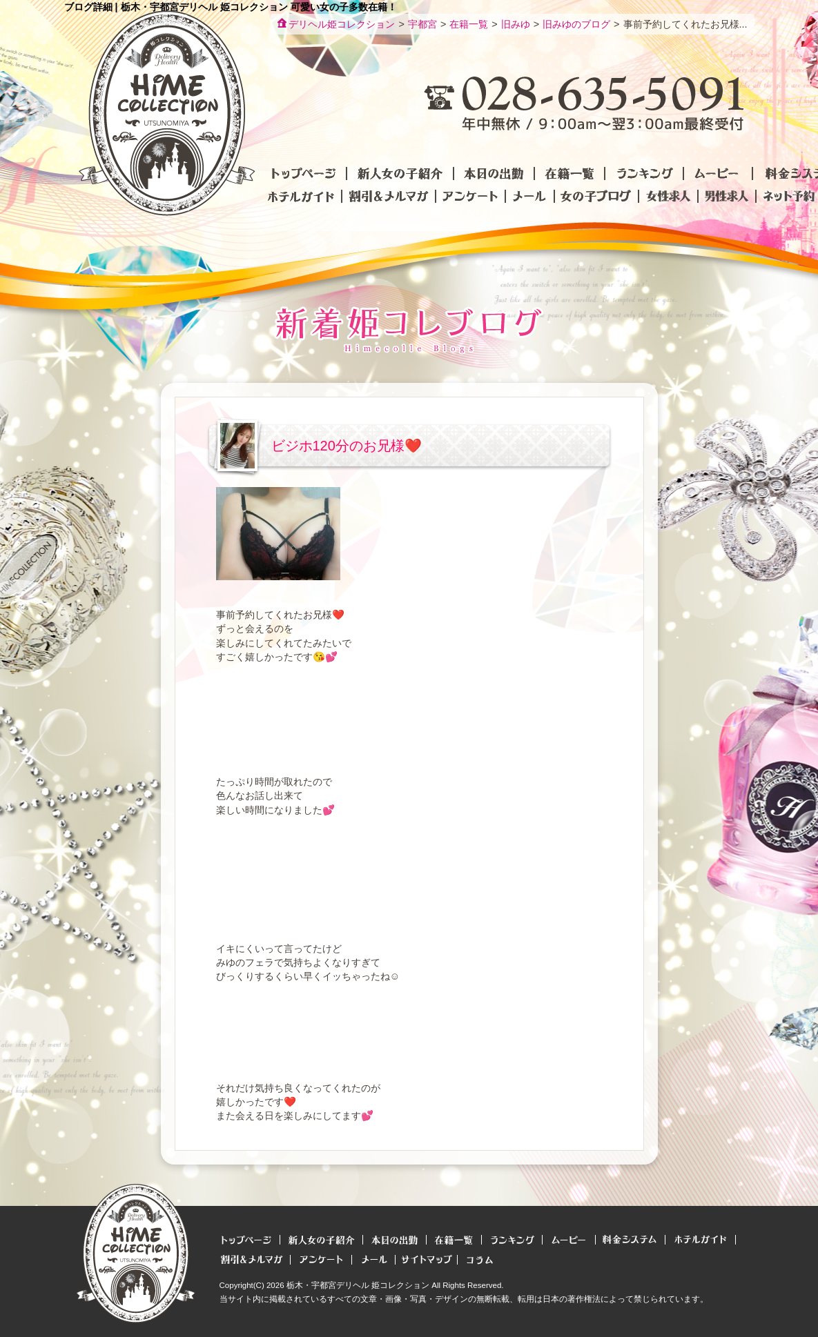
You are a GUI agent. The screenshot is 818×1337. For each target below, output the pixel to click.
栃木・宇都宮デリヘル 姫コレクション (357, 1285)
